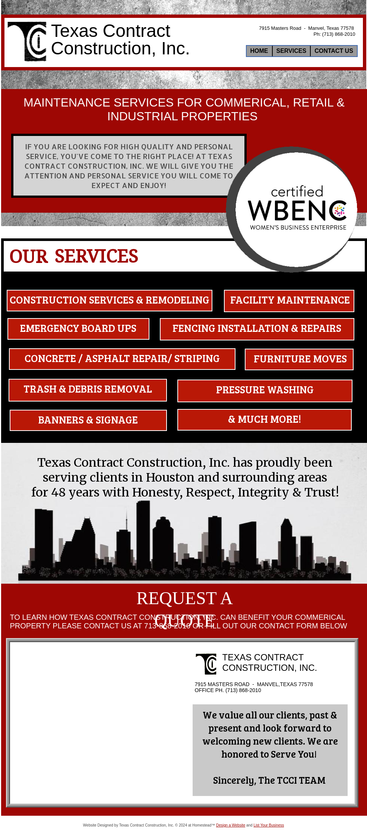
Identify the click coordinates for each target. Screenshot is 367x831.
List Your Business (268, 825)
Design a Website (230, 825)
